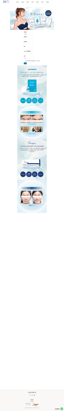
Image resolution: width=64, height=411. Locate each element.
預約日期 (25, 36)
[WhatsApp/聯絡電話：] (29, 53)
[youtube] (34, 395)
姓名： (25, 46)
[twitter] (31, 395)
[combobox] (25, 53)
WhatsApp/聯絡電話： (27, 51)
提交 (25, 63)
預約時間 (25, 41)
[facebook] (29, 395)
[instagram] (32, 395)
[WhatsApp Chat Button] (61, 408)
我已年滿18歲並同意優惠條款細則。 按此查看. (32, 60)
